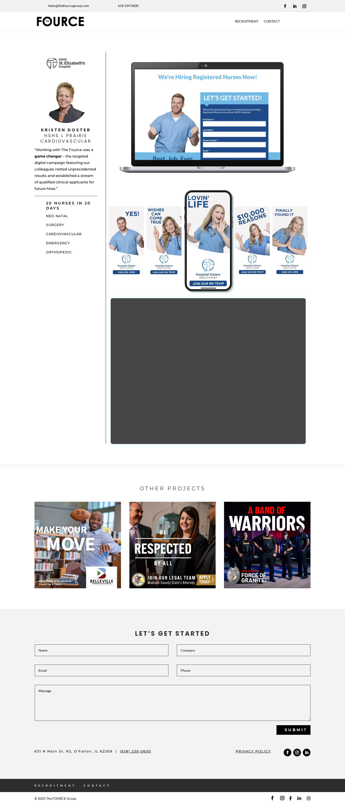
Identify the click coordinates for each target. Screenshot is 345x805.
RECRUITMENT (247, 21)
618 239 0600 (128, 6)
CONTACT (272, 21)
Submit (296, 730)
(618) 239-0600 (135, 751)
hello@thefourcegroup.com (68, 6)
